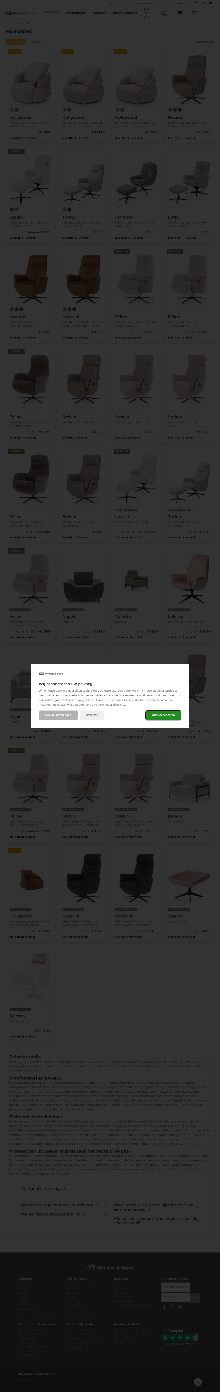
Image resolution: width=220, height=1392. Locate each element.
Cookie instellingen (58, 715)
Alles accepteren (163, 715)
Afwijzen (92, 715)
